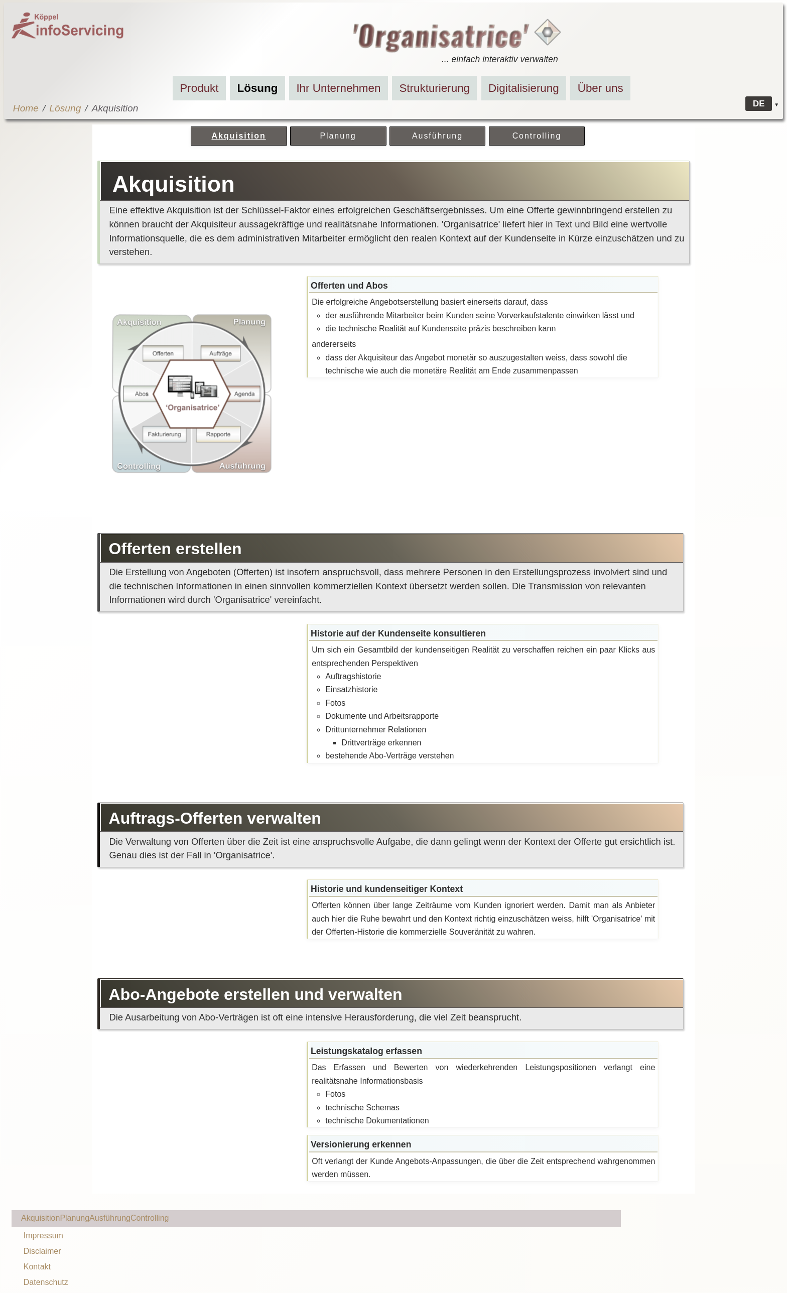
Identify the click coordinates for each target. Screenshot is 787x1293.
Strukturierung (434, 88)
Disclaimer (42, 1251)
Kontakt (37, 1266)
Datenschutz (46, 1282)
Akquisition (238, 136)
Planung (338, 136)
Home (26, 108)
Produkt (199, 88)
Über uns (600, 88)
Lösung (257, 88)
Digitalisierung (523, 88)
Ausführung (437, 136)
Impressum (43, 1235)
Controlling (537, 136)
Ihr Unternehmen (338, 88)
